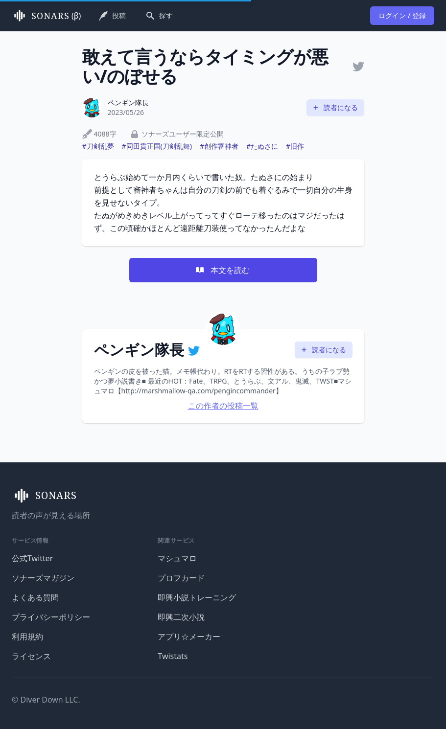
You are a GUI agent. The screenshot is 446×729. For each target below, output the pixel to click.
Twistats (173, 656)
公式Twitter (32, 558)
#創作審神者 (219, 146)
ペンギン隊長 (128, 102)
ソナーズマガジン (43, 577)
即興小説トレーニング (197, 597)
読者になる (335, 107)
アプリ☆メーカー (189, 636)
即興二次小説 (181, 617)
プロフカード (181, 577)
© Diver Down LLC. (46, 699)
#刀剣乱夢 (98, 146)
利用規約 (27, 636)
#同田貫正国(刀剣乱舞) (157, 146)
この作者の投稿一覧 (223, 405)
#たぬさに (262, 146)
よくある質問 (35, 597)
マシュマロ (177, 558)
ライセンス (31, 656)
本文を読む (222, 270)
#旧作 (295, 146)
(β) (46, 15)
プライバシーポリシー (51, 617)
